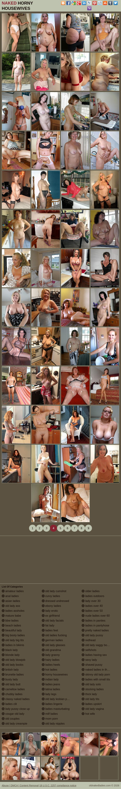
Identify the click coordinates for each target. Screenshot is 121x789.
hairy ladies (50, 659)
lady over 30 (91, 600)
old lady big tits (13, 640)
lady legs (49, 694)
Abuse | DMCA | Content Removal (20, 785)
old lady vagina (93, 708)
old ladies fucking (54, 635)
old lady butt (11, 684)
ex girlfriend (51, 615)
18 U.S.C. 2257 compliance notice (57, 785)
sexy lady (89, 659)
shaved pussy (92, 664)
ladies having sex (94, 654)
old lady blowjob (13, 659)
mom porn (50, 718)
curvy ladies (51, 596)
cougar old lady (13, 713)
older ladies (90, 591)
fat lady (48, 625)
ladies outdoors (93, 596)
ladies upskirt (92, 703)
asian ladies (11, 600)
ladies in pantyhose (95, 625)
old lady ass (11, 605)
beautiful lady (12, 630)
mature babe (11, 615)
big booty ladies (13, 635)
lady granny (51, 654)
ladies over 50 (92, 610)
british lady (10, 669)
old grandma (51, 650)
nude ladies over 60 (96, 615)
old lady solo (91, 684)
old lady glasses (53, 645)
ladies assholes (13, 610)
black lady (10, 650)
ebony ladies (51, 605)
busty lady (10, 679)
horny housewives (55, 674)
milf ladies (50, 713)
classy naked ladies (16, 699)
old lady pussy (92, 635)
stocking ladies (93, 689)
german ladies (52, 640)
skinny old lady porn (96, 674)
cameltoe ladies (13, 689)
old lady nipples (53, 723)
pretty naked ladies (95, 630)
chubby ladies (12, 694)
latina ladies (51, 689)
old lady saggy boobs (97, 645)
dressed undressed (55, 600)
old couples (10, 718)
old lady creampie (14, 723)
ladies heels (51, 664)
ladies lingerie (52, 703)
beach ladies (11, 625)
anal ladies (10, 596)
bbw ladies (10, 620)
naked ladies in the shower (100, 669)
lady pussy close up (16, 708)
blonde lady (11, 654)
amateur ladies (13, 591)
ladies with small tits (96, 679)
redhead (88, 640)
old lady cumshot (54, 591)
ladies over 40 (92, 605)
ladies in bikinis (13, 645)
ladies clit (9, 703)
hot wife (88, 713)
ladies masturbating (56, 708)
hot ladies (49, 669)
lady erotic (50, 610)
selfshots (89, 650)
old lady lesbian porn (56, 699)
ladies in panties (93, 620)
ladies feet (50, 630)
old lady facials (53, 620)
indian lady (50, 679)
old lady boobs (12, 664)
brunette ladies (13, 674)
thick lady (89, 694)
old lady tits (90, 699)
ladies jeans (51, 684)
